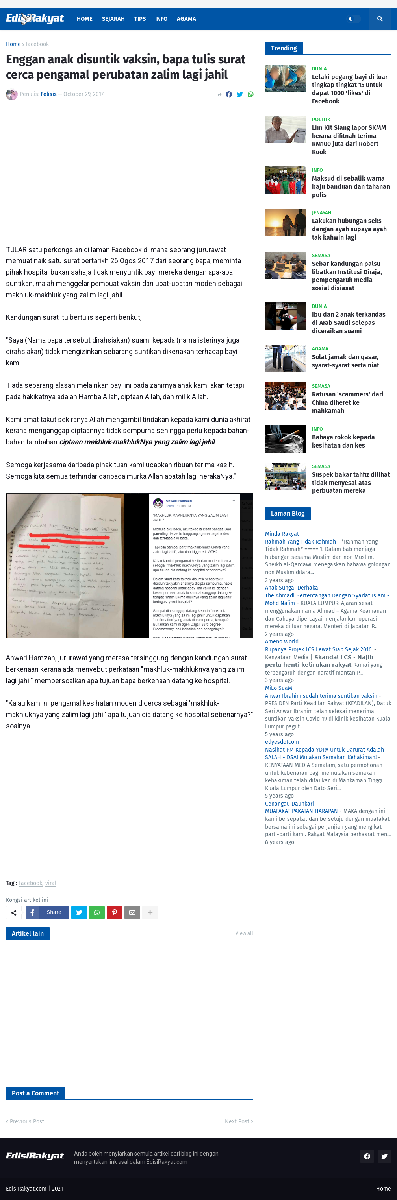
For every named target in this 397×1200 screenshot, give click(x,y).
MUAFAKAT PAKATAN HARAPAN (301, 811)
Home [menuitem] (85, 18)
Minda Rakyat (282, 534)
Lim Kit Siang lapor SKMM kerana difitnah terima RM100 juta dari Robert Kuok (349, 140)
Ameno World (282, 641)
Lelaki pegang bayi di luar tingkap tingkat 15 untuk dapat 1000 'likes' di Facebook (350, 89)
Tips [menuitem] (140, 18)
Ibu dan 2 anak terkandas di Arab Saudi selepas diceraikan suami (349, 323)
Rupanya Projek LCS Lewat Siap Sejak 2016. (319, 649)
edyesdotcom (282, 742)
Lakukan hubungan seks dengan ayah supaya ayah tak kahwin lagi (349, 229)
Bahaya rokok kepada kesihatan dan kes (343, 441)
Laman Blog (288, 513)
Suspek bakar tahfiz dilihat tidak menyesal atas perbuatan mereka (351, 483)
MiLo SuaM (278, 688)
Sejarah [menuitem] (113, 18)
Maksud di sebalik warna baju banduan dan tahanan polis (351, 187)
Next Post (237, 1121)
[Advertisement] (129, 174)
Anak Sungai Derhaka (291, 587)
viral (50, 884)
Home (13, 44)
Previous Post (27, 1121)
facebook (37, 44)
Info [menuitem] (161, 18)
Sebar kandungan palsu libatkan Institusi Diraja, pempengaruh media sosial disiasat (347, 276)
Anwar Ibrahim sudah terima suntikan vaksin (321, 696)
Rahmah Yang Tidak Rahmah (300, 541)
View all (244, 933)
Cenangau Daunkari (289, 803)
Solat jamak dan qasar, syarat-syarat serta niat (345, 361)
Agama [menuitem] (186, 18)
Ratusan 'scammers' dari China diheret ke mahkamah (348, 403)
